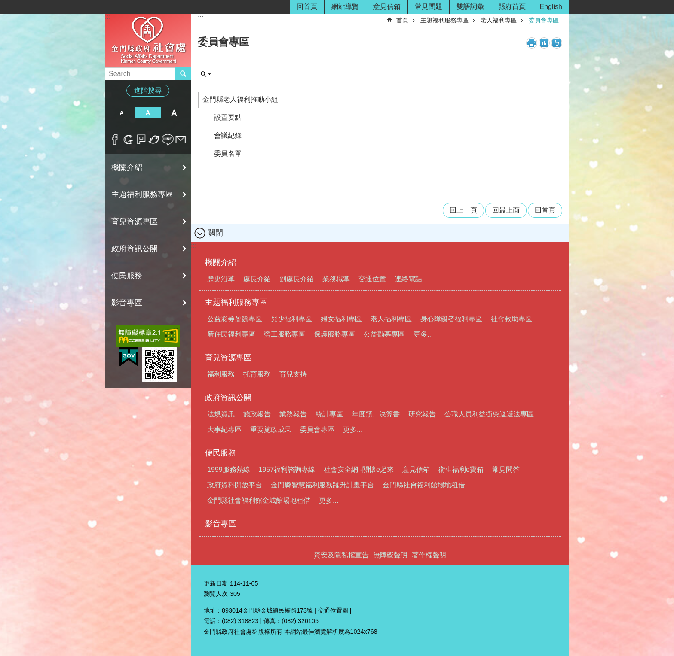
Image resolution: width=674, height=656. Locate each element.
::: (107, 16)
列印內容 (531, 43)
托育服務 (257, 374)
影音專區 (126, 302)
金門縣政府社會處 (148, 40)
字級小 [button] (121, 112)
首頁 (402, 20)
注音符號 (556, 43)
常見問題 (428, 6)
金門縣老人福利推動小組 (240, 99)
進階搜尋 (148, 90)
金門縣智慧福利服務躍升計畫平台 (322, 485)
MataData (544, 43)
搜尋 (206, 74)
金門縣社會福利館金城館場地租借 (258, 500)
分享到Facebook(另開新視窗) (115, 139)
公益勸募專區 (384, 334)
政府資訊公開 (134, 248)
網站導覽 (345, 6)
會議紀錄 (228, 135)
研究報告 (422, 414)
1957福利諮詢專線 (287, 469)
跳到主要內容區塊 (4, 4)
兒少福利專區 (291, 318)
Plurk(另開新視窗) (141, 139)
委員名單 (228, 153)
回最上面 (506, 210)
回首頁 (307, 6)
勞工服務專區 (284, 334)
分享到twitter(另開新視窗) (154, 139)
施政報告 (257, 414)
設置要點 (228, 117)
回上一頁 (463, 210)
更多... (423, 334)
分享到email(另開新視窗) (180, 139)
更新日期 (216, 583)
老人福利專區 (499, 20)
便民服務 (126, 275)
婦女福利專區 (341, 318)
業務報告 (293, 414)
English (551, 6)
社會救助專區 (511, 318)
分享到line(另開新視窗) (168, 139)
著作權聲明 (429, 555)
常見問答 (506, 469)
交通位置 (372, 278)
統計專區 (329, 414)
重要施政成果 (270, 429)
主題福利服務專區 (142, 194)
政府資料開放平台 (234, 485)
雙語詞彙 (470, 6)
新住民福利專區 (231, 334)
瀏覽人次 (216, 593)
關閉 (215, 232)
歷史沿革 (221, 278)
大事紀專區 (224, 429)
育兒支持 (293, 374)
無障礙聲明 (390, 555)
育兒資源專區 (134, 221)
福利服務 (221, 374)
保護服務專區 (334, 334)
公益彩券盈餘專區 (234, 318)
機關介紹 (126, 167)
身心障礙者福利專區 (451, 318)
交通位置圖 (333, 610)
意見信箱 (387, 6)
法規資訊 (221, 414)
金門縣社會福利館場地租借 (424, 485)
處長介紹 (257, 278)
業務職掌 (336, 278)
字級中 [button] (148, 112)
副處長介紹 (296, 278)
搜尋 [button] (183, 73)
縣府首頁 (512, 6)
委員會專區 (544, 20)
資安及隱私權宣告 (341, 555)
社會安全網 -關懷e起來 (359, 469)
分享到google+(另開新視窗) (128, 139)
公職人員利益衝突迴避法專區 (489, 414)
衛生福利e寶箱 (461, 469)
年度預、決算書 (376, 414)
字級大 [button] (174, 112)
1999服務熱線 (228, 469)
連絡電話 (408, 278)
